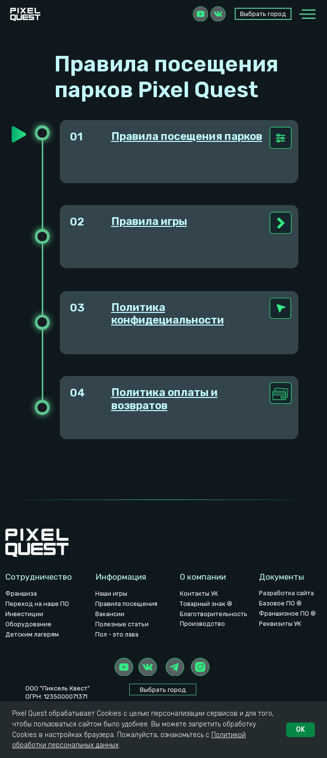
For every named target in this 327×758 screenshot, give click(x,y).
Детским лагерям (32, 634)
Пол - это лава (116, 634)
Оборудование (28, 624)
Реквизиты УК (280, 623)
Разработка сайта (286, 593)
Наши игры (111, 593)
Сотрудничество (38, 577)
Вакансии (109, 614)
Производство (202, 623)
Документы (281, 577)
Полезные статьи (122, 624)
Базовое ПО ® (280, 603)
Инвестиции (24, 614)
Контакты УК (199, 593)
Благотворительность (213, 614)
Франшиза (21, 593)
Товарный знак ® (206, 603)
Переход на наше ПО (37, 603)
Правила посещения (126, 603)
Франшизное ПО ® (287, 613)
